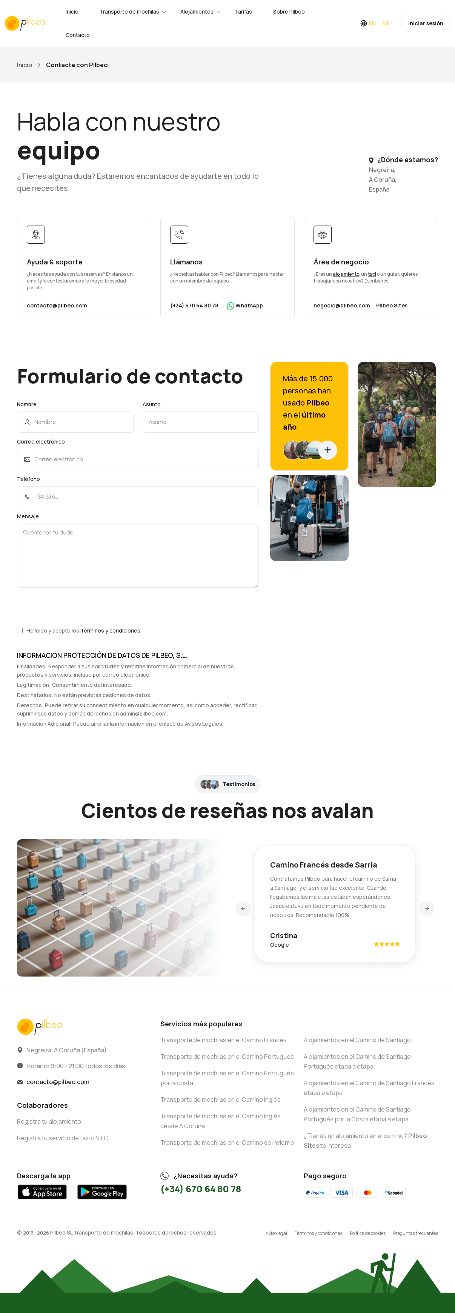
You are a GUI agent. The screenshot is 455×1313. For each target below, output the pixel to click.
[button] (243, 908)
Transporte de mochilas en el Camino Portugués (227, 1056)
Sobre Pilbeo (289, 11)
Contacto (78, 34)
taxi (372, 274)
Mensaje (28, 516)
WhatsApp (245, 306)
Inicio (72, 11)
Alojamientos (197, 11)
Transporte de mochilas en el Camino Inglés (220, 1099)
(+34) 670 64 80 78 (194, 305)
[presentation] (74, 607)
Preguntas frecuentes (415, 1233)
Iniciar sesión (425, 23)
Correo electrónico (41, 441)
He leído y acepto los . (79, 630)
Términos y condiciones (110, 630)
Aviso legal (276, 1233)
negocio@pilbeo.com (342, 305)
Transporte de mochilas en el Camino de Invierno (227, 1142)
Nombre (27, 404)
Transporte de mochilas (129, 11)
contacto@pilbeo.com (57, 305)
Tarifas (243, 11)
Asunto (152, 404)
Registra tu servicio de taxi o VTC (62, 1138)
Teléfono (28, 478)
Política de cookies (368, 1233)
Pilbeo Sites (391, 305)
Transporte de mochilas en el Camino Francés (223, 1040)
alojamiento (346, 274)
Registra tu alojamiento (49, 1121)
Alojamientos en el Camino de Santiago (357, 1040)
